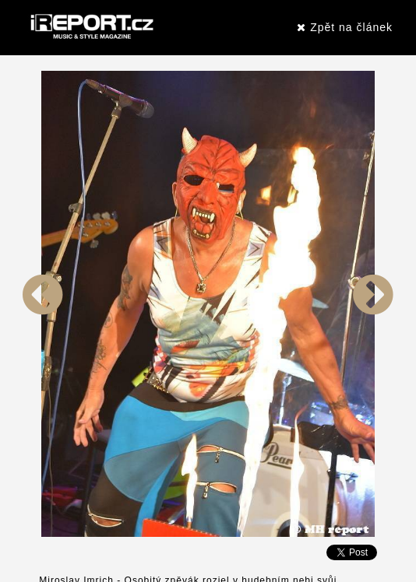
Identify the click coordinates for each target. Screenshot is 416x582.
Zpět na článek (345, 27)
